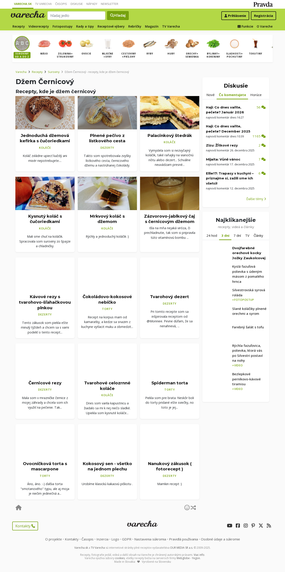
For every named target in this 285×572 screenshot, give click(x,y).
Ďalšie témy (256, 199)
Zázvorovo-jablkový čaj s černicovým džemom (169, 219)
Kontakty (25, 526)
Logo (115, 539)
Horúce (256, 94)
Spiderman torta (169, 382)
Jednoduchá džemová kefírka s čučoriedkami (45, 138)
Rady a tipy (85, 26)
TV (247, 235)
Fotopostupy (63, 26)
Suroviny (53, 72)
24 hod (211, 235)
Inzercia (102, 539)
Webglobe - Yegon (188, 558)
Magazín (152, 26)
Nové (210, 94)
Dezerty (107, 148)
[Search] (76, 15)
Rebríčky (134, 26)
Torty (107, 309)
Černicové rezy (44, 382)
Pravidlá (183, 539)
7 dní (237, 235)
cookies (120, 558)
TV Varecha (43, 4)
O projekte (53, 539)
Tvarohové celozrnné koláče (107, 385)
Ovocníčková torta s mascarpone (45, 466)
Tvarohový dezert (169, 296)
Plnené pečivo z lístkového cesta (107, 138)
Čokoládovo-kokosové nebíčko (107, 299)
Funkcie (245, 26)
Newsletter (109, 4)
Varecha (21, 72)
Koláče (45, 148)
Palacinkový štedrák (169, 135)
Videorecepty (38, 26)
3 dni (225, 235)
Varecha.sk (23, 4)
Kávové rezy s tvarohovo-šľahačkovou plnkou (45, 302)
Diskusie (77, 4)
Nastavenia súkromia (150, 539)
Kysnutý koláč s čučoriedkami (45, 219)
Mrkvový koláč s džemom (107, 219)
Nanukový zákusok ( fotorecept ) (169, 466)
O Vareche (265, 26)
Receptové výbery (111, 26)
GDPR (126, 539)
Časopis (61, 4)
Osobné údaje (220, 539)
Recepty (18, 26)
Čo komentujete (232, 94)
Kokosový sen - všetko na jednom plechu (107, 466)
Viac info (199, 555)
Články (258, 235)
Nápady (91, 4)
